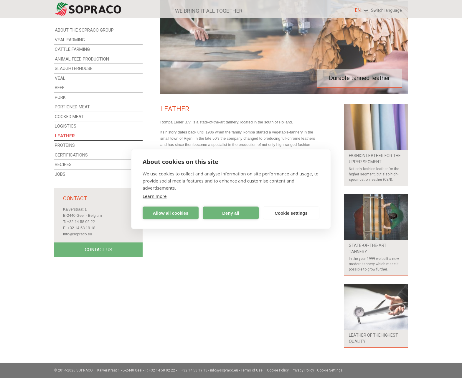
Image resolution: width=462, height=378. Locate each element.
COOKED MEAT (69, 116)
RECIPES (63, 164)
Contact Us (98, 249)
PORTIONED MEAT (72, 107)
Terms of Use (252, 370)
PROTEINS (65, 145)
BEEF (60, 87)
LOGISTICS (65, 126)
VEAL (60, 78)
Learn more (155, 196)
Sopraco (84, 370)
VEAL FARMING (70, 40)
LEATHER (65, 136)
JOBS (60, 174)
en (378, 10)
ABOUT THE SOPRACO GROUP (84, 30)
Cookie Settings (330, 370)
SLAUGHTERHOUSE (74, 68)
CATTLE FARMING (72, 49)
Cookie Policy (278, 370)
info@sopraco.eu (77, 234)
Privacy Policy (303, 370)
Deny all (230, 212)
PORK (60, 97)
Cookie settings (291, 212)
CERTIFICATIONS (71, 155)
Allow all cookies (171, 212)
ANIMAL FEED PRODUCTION (82, 59)
